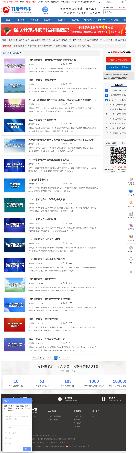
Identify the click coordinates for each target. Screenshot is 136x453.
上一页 (42, 358)
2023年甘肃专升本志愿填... (118, 114)
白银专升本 (46, 40)
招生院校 (61, 19)
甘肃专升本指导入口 (54, 420)
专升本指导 (77, 423)
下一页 (65, 358)
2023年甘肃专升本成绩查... (118, 119)
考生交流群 (32, 46)
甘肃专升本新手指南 (54, 416)
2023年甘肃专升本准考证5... (118, 123)
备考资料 (101, 19)
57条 (35, 358)
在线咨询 (81, 46)
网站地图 (77, 427)
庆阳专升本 (108, 40)
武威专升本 (66, 40)
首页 (8, 19)
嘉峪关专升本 (24, 40)
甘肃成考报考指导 (61, 46)
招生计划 (113, 7)
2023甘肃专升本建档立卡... (118, 109)
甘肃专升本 (7, 53)
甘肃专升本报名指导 (118, 60)
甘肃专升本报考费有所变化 (118, 90)
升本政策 (35, 19)
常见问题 (115, 19)
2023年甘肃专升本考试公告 (118, 128)
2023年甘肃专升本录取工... (118, 104)
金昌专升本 (35, 40)
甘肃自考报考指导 (45, 46)
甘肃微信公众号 (20, 46)
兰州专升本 (13, 40)
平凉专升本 (87, 40)
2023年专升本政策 (123, 7)
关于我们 (77, 420)
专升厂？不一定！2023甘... (118, 100)
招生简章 (48, 19)
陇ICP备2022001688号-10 (59, 443)
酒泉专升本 (97, 40)
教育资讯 (21, 19)
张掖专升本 (77, 40)
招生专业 (75, 19)
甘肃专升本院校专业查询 (119, 67)
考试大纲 (88, 19)
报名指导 (72, 46)
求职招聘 (95, 416)
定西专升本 (118, 40)
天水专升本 (56, 40)
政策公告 (16, 53)
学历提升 (89, 46)
